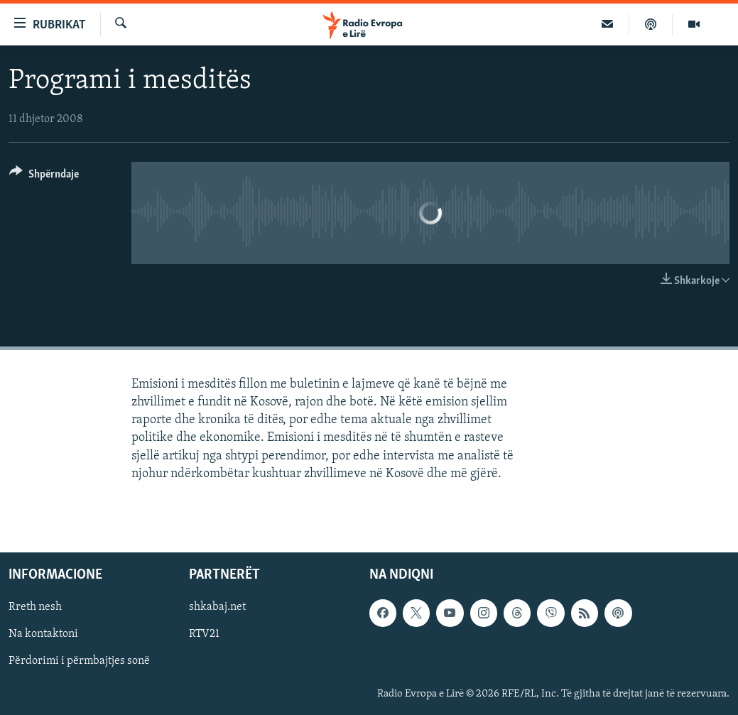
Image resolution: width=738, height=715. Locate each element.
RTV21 (204, 634)
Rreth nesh (35, 607)
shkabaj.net (217, 607)
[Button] (44, 176)
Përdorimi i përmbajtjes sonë (79, 661)
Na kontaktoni (43, 634)
